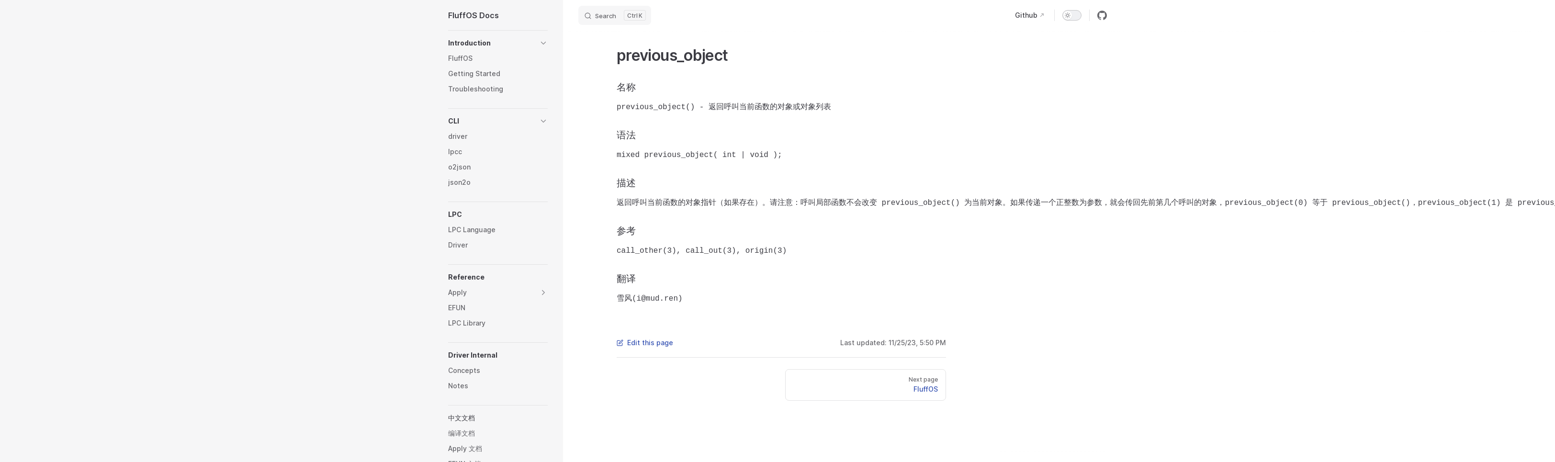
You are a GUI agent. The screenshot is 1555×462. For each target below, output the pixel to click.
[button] (498, 43)
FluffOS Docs (473, 15)
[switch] (1072, 15)
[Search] (614, 15)
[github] (1102, 15)
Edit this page (645, 342)
